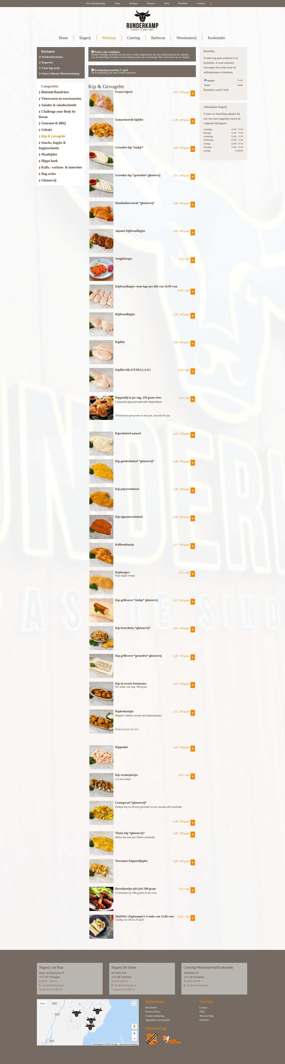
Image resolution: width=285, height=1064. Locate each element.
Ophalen (209, 80)
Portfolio (183, 3)
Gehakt (45, 130)
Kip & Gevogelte (52, 136)
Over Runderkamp (95, 3)
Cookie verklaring (154, 1016)
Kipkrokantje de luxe (127, 729)
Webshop (109, 38)
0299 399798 (193, 981)
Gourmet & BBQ (52, 123)
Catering (133, 38)
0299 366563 (121, 981)
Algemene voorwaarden (157, 1020)
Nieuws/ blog (206, 1016)
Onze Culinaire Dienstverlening (59, 73)
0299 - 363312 (49, 981)
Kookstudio (216, 38)
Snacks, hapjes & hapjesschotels (52, 145)
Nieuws (151, 3)
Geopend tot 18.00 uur (50, 989)
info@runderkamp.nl (53, 985)
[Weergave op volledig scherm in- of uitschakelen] (134, 1003)
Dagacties (46, 62)
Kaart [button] (42, 1003)
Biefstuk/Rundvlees (54, 92)
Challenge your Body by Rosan (57, 114)
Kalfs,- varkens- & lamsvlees (60, 167)
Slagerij (85, 38)
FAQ (166, 3)
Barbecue (158, 38)
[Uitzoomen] (134, 1038)
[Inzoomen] (134, 1033)
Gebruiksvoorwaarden (129, 1044)
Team (117, 3)
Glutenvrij (47, 180)
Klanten (134, 3)
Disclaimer (151, 1007)
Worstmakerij (186, 38)
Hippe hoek (48, 161)
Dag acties (47, 174)
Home (63, 38)
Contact (201, 3)
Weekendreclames (51, 56)
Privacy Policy (152, 1011)
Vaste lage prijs (49, 68)
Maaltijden (48, 154)
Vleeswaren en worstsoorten (60, 98)
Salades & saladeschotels (58, 105)
